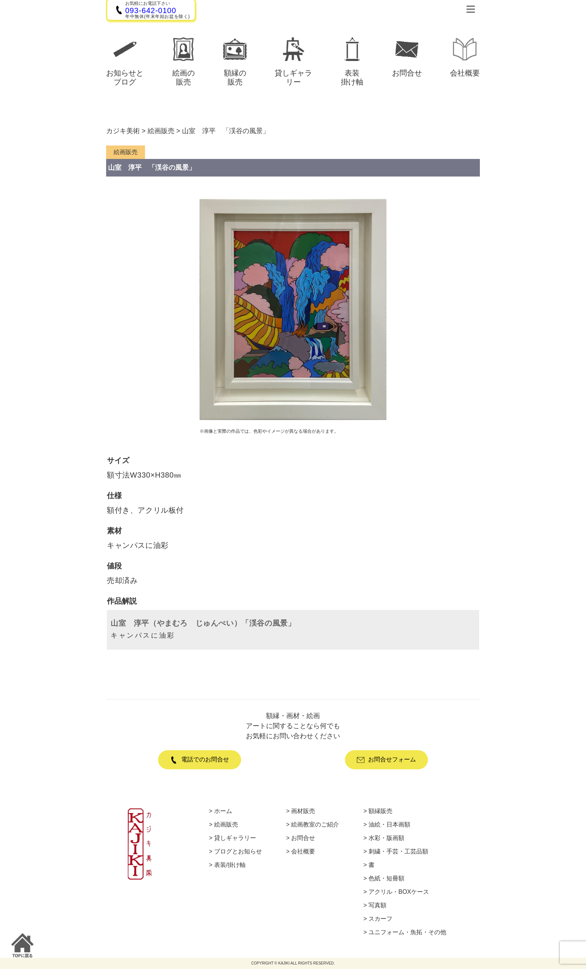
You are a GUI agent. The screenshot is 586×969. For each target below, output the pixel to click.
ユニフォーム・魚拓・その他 (407, 932)
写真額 (377, 905)
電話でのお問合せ (199, 760)
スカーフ (380, 919)
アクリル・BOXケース (398, 892)
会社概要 (303, 852)
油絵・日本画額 (389, 825)
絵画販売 (226, 825)
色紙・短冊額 (386, 878)
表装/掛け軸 (230, 865)
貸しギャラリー (235, 838)
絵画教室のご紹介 (315, 825)
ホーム (223, 811)
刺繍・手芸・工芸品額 (398, 852)
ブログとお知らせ (238, 852)
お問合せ (303, 838)
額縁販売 (380, 811)
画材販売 (303, 811)
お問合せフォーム (386, 760)
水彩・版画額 (386, 838)
